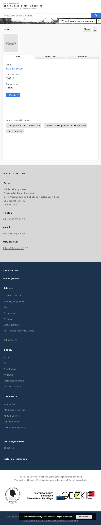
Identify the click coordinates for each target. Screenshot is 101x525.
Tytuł (6, 363)
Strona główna (11, 278)
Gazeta (9, 87)
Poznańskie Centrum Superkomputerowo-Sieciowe (50, 519)
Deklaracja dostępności (15, 427)
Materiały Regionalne (14, 301)
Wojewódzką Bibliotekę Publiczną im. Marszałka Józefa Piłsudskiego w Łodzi (50, 480)
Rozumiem (84, 516)
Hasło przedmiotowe (14, 380)
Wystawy (8, 319)
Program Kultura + (12, 295)
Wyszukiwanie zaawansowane (77, 21)
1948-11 (10, 78)
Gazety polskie (15, 131)
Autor (6, 357)
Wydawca (8, 374)
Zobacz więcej (11, 340)
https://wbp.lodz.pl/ (13, 248)
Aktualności (9, 404)
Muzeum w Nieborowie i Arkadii (19, 330)
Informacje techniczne (14, 410)
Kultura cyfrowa (11, 324)
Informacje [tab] (50, 57)
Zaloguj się (9, 447)
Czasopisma (10, 313)
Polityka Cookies (12, 415)
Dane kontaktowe (12, 421)
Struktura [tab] (82, 57)
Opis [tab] (18, 57)
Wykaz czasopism (12, 386)
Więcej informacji (64, 517)
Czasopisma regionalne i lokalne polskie (65, 125)
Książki (7, 307)
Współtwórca (10, 369)
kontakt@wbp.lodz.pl (14, 233)
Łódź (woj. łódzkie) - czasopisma (24, 125)
